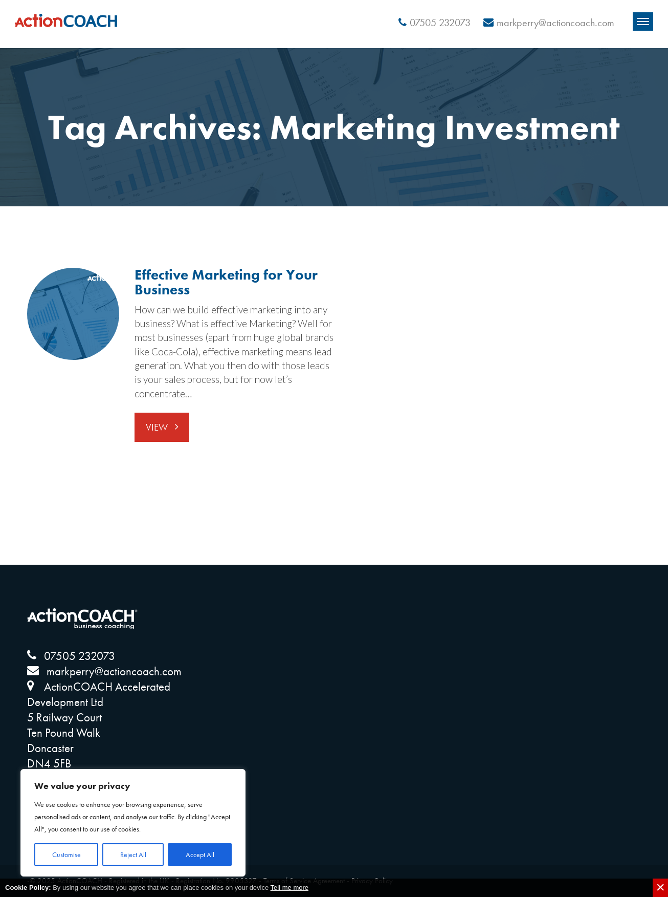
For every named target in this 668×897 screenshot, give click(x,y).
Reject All (133, 854)
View (158, 427)
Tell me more (289, 887)
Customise (66, 854)
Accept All (200, 854)
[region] (133, 823)
